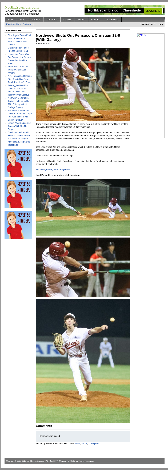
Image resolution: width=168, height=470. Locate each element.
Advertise (112, 20)
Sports (67, 20)
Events (36, 20)
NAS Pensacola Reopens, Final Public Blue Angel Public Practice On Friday (20, 79)
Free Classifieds (13, 24)
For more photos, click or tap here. (53, 169)
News (23, 20)
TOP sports (93, 443)
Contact (96, 20)
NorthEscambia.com (35, 461)
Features (52, 20)
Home (10, 20)
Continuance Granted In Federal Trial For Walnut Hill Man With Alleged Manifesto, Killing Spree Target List (19, 138)
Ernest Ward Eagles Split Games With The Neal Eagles (19, 126)
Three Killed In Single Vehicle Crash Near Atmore (18, 69)
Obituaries (28, 24)
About (81, 20)
